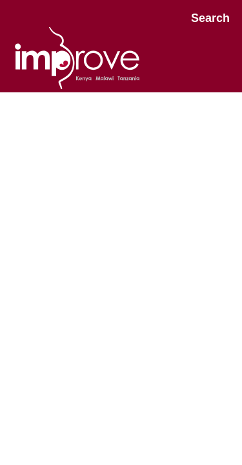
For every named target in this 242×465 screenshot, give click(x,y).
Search (210, 18)
